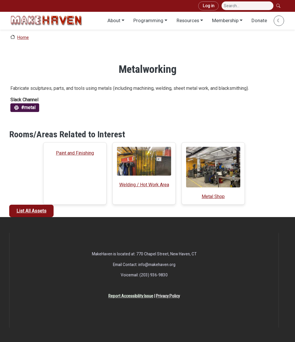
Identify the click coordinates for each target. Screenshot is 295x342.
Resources (188, 20)
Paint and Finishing (75, 153)
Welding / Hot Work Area (144, 184)
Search (279, 5)
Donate (259, 20)
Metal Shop (213, 196)
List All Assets (31, 211)
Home (23, 37)
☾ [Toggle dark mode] (279, 20)
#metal (28, 107)
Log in (208, 5)
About (113, 20)
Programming (148, 20)
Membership (225, 20)
